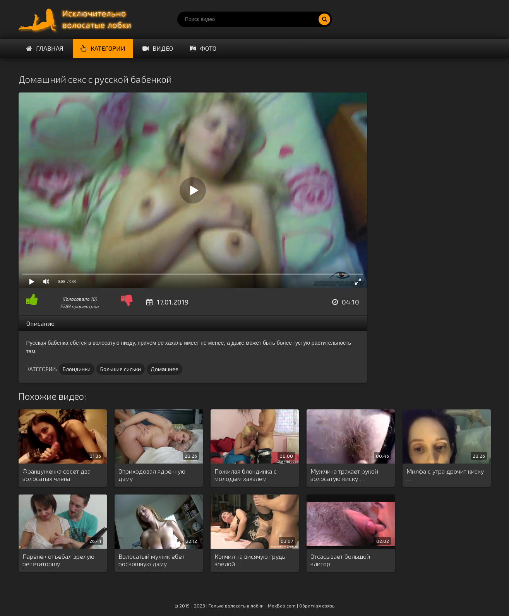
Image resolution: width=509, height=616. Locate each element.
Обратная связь (316, 605)
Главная (44, 48)
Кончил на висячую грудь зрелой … (249, 560)
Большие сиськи (120, 369)
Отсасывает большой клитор (340, 560)
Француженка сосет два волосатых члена (56, 474)
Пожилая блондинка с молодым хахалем (245, 474)
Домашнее (164, 369)
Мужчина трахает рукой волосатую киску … (344, 474)
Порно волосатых (77, 19)
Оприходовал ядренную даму (151, 474)
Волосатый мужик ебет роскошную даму (151, 560)
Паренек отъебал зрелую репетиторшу (58, 560)
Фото (203, 48)
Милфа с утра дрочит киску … (445, 474)
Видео (157, 48)
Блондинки (77, 369)
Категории (103, 48)
